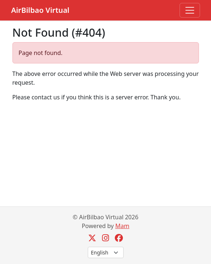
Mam (122, 226)
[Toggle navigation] (190, 10)
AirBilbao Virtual (40, 10)
